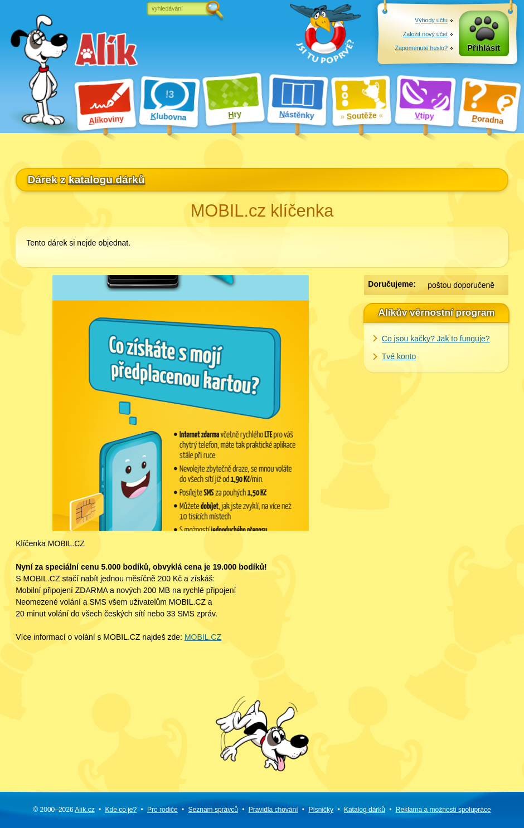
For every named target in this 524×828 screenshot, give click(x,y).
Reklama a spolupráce (443, 810)
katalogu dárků (106, 179)
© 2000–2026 (63, 810)
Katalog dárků (364, 810)
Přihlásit (483, 47)
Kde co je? (121, 810)
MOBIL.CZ (203, 637)
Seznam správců (213, 810)
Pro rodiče (162, 810)
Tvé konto (399, 356)
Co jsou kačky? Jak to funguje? (436, 338)
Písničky (320, 810)
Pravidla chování (273, 810)
